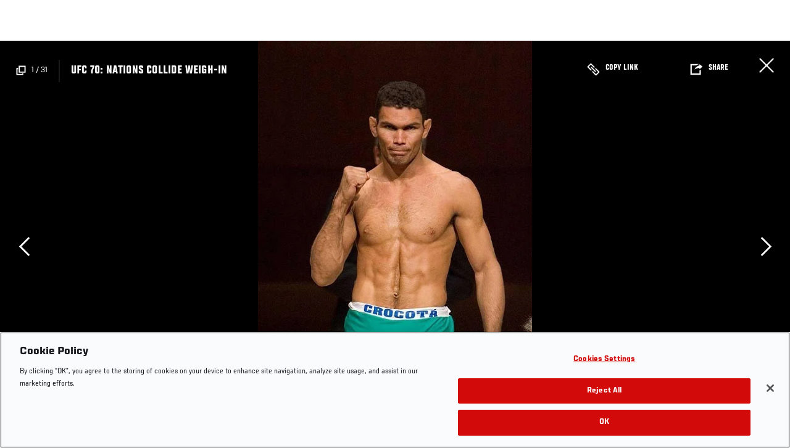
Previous (24, 246)
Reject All (604, 391)
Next (766, 246)
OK (604, 422)
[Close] (770, 388)
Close (766, 65)
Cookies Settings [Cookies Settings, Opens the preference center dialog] (604, 359)
